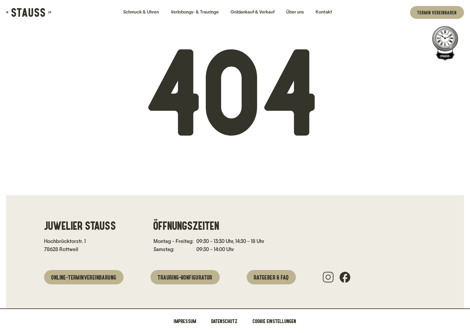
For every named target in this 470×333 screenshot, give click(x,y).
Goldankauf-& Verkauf (253, 12)
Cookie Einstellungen (274, 321)
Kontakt (324, 12)
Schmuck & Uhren (141, 12)
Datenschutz (224, 321)
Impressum (185, 321)
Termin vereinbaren (437, 12)
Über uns (295, 12)
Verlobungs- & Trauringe (195, 12)
